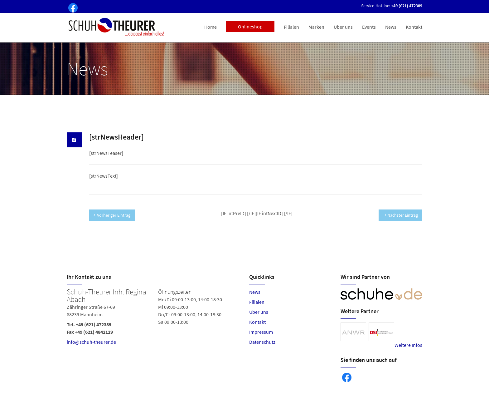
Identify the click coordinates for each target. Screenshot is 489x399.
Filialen (291, 27)
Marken (316, 27)
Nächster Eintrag (401, 215)
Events (369, 27)
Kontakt (414, 27)
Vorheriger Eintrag (112, 215)
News (390, 27)
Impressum (261, 332)
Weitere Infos (408, 345)
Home (210, 27)
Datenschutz (262, 342)
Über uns (343, 27)
